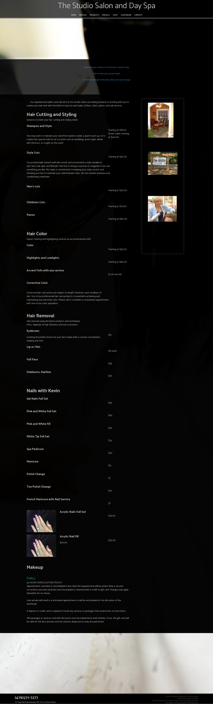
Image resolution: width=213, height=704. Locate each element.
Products (94, 15)
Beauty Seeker (194, 703)
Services (83, 15)
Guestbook (126, 15)
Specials (106, 15)
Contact (138, 15)
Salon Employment (181, 703)
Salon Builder (169, 703)
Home (73, 15)
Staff (115, 15)
